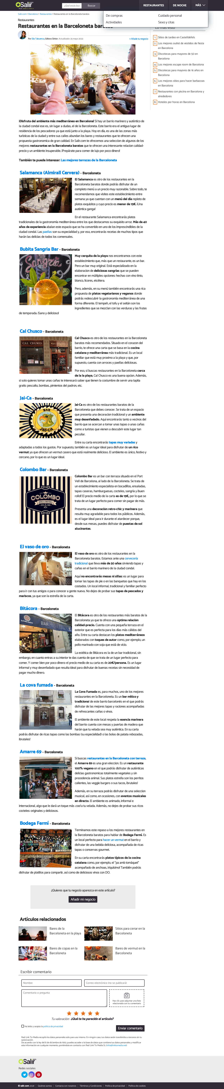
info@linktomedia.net (116, 1045)
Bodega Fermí (34, 823)
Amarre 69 (30, 752)
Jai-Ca (25, 398)
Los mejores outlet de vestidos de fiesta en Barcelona (181, 45)
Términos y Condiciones (91, 1086)
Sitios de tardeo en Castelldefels (176, 37)
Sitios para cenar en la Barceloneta (130, 931)
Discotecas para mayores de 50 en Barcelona (178, 56)
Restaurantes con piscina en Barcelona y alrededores (181, 94)
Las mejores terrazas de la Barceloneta (89, 160)
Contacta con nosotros (65, 1086)
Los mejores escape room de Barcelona (181, 64)
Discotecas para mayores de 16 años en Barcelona (180, 72)
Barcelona (27, 8)
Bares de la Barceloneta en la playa (65, 931)
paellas (47, 232)
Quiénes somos (45, 1086)
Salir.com (22, 14)
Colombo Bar (33, 470)
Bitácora (28, 609)
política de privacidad (53, 1026)
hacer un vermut (113, 840)
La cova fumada (36, 685)
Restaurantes (46, 14)
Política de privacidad (115, 1086)
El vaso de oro (34, 547)
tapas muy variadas (122, 442)
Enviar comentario (130, 1028)
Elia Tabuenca (38, 39)
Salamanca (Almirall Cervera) (49, 173)
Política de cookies (137, 1086)
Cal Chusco (31, 331)
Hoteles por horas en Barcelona (176, 102)
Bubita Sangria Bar (39, 249)
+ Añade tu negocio (138, 39)
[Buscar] (96, 6)
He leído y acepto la (44, 1026)
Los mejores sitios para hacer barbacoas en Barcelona (181, 83)
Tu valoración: (60, 1019)
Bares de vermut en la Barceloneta (130, 951)
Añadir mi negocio (83, 899)
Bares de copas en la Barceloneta (63, 951)
